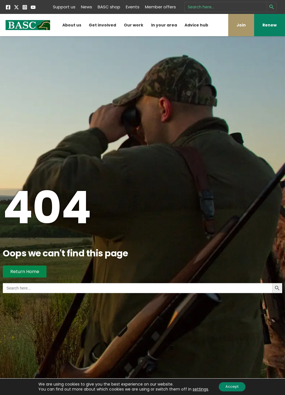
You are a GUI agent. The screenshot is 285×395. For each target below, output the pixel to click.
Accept (232, 386)
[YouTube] (33, 7)
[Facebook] (8, 7)
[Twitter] (16, 7)
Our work (133, 25)
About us (71, 25)
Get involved (102, 25)
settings (198, 388)
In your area (164, 25)
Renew (269, 25)
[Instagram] (24, 7)
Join (241, 25)
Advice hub (196, 25)
